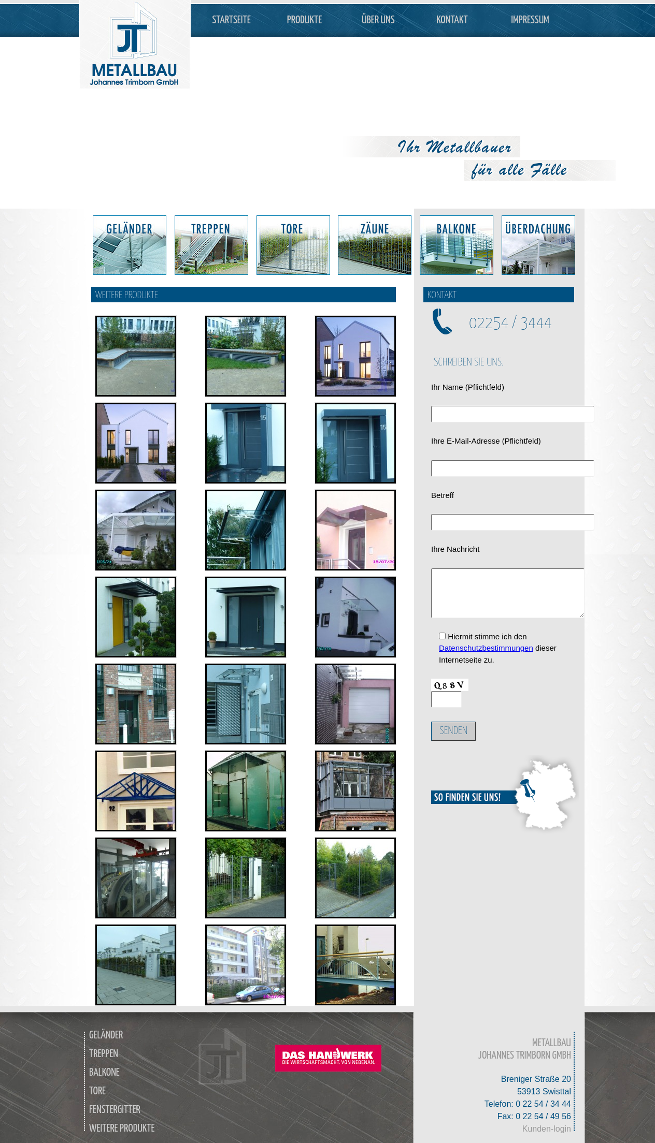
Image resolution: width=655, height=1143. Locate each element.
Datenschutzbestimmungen (486, 647)
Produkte (304, 20)
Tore (97, 1091)
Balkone (104, 1072)
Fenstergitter (114, 1110)
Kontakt (452, 20)
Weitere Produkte (126, 295)
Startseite (231, 20)
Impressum (530, 20)
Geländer (106, 1035)
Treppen (103, 1054)
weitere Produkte (122, 1128)
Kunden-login (546, 1128)
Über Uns (378, 20)
